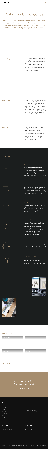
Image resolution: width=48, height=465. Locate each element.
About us (4, 411)
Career (3, 417)
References (4, 409)
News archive (21, 445)
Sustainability (5, 413)
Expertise (4, 407)
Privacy (32, 445)
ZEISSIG (7, 445)
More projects (6, 363)
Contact (4, 419)
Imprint (27, 445)
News (3, 415)
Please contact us (24, 388)
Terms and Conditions (41, 445)
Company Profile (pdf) (7, 429)
